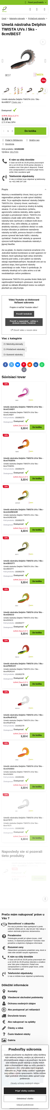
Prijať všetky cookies (25, 1091)
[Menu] (44, 9)
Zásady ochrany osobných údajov (25, 1083)
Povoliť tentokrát (24, 314)
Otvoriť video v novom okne (24, 330)
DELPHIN (14, 152)
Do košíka (30, 131)
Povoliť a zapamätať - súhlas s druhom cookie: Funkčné (24, 322)
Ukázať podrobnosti (25, 1105)
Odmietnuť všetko (25, 1098)
